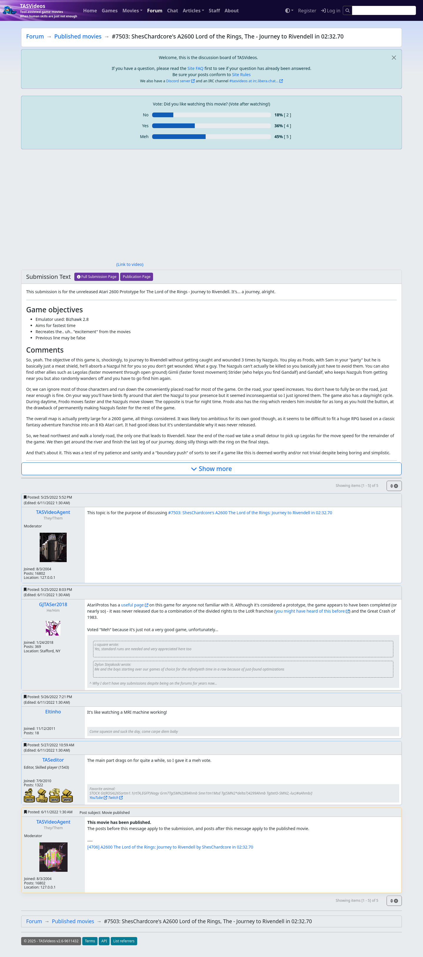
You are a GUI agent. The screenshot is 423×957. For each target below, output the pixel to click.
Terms (90, 940)
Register (307, 10)
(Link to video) (129, 264)
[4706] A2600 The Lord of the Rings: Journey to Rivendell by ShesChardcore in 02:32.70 (170, 847)
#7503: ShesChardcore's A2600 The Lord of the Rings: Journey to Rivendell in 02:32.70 (250, 512)
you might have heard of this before (310, 611)
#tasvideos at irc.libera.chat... (253, 80)
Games (110, 10)
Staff (214, 10)
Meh (144, 136)
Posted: (48, 500)
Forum (154, 10)
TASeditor (53, 760)
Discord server (178, 80)
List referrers (124, 940)
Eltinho (53, 711)
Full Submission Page (96, 276)
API (104, 940)
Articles (192, 10)
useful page (132, 605)
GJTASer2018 (53, 604)
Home (90, 10)
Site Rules (241, 74)
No (146, 115)
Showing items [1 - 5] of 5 (357, 485)
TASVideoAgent (53, 512)
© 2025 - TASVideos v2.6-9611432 (51, 940)
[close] (394, 57)
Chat (172, 10)
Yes (145, 125)
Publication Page (136, 276)
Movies (130, 10)
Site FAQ (195, 68)
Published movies (78, 36)
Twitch (113, 797)
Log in (330, 10)
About (231, 10)
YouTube (96, 797)
